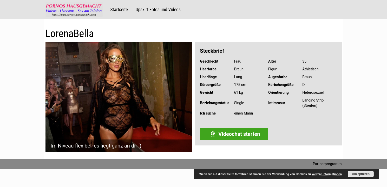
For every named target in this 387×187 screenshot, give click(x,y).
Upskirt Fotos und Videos (158, 9)
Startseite (119, 9)
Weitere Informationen (327, 174)
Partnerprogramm (327, 164)
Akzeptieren (361, 174)
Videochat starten (234, 134)
